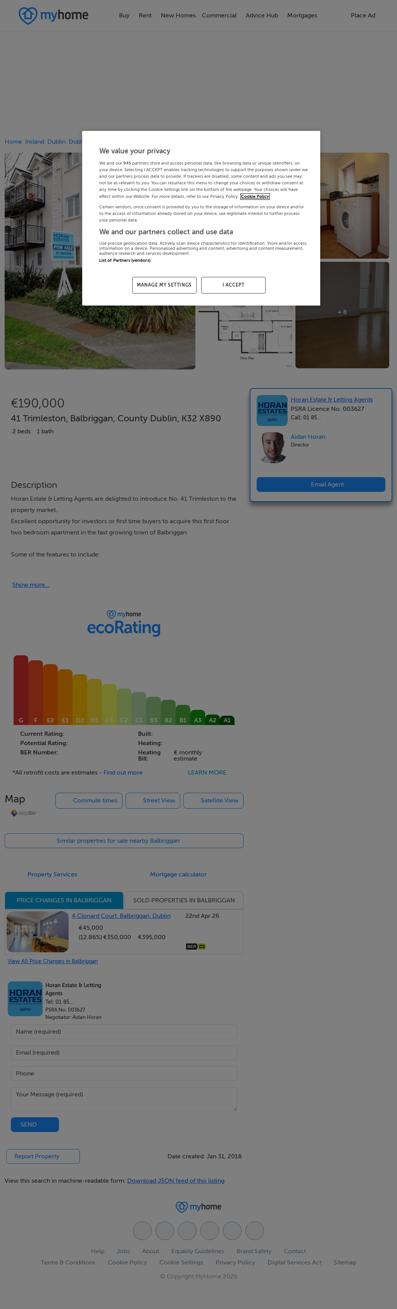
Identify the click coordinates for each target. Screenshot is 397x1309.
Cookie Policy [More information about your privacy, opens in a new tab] (255, 196)
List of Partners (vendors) (124, 260)
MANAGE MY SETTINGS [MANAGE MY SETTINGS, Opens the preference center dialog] (164, 285)
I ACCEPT (234, 285)
